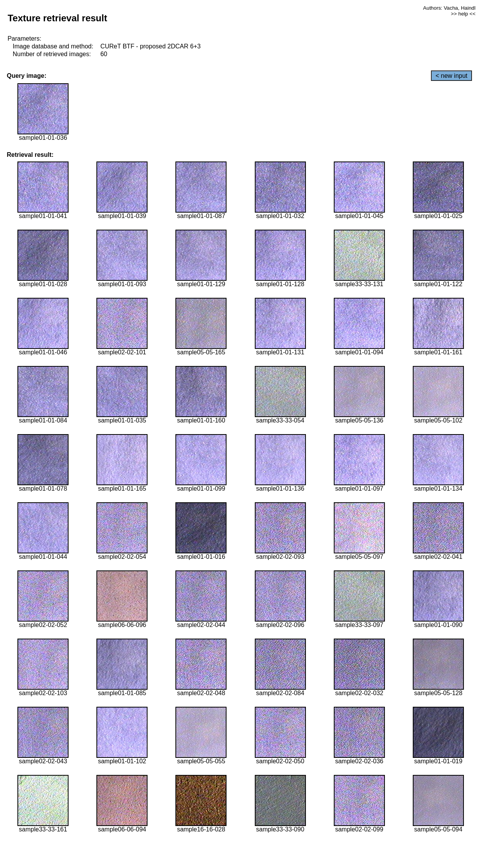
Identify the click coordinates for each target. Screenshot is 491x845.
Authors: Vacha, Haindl (449, 8)
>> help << (463, 14)
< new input (451, 75)
